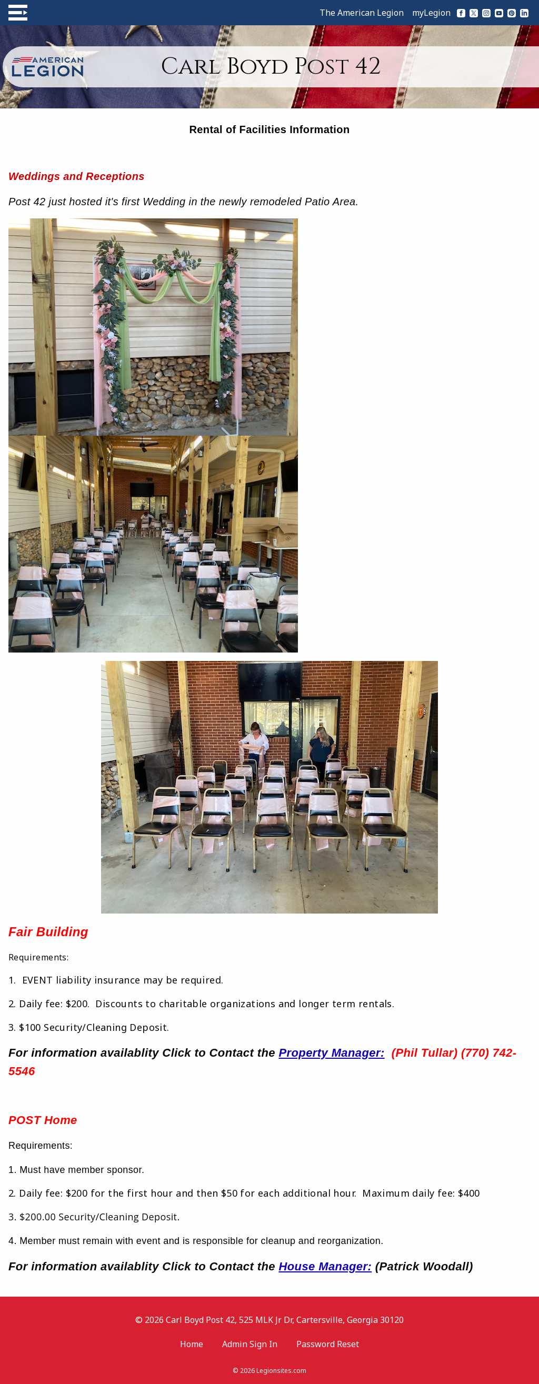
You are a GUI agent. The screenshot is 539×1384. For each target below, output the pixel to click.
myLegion (431, 12)
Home (191, 1344)
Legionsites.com (281, 1370)
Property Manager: (331, 1052)
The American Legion (362, 12)
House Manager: (325, 1266)
